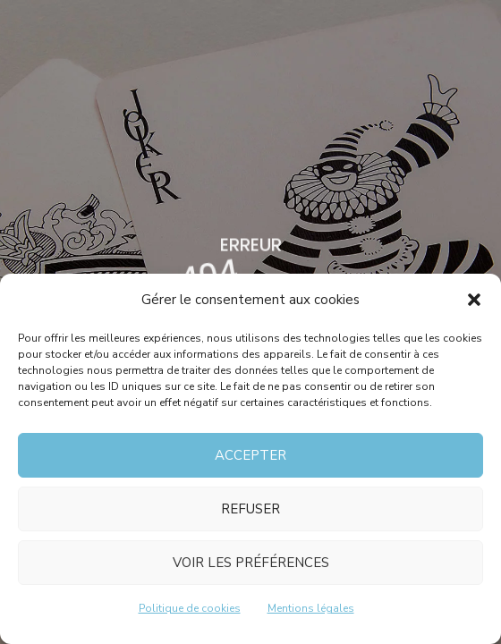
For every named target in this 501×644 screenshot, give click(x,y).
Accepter (250, 455)
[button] (474, 300)
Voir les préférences (251, 563)
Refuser (250, 509)
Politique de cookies (190, 608)
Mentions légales (310, 608)
